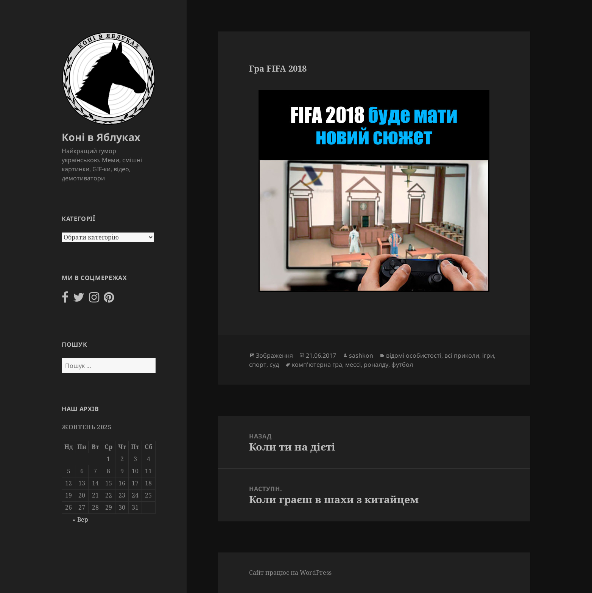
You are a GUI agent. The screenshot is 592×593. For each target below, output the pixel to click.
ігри (488, 355)
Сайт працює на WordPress (290, 572)
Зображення (274, 355)
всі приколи (461, 355)
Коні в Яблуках (101, 137)
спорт (257, 364)
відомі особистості (413, 355)
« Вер (80, 519)
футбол (402, 364)
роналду (376, 364)
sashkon (361, 355)
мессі (353, 364)
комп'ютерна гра (317, 364)
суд (274, 364)
